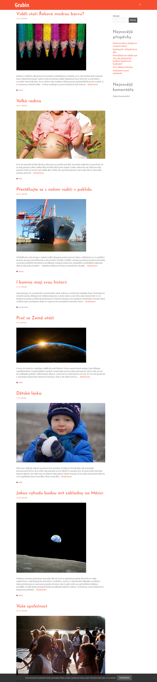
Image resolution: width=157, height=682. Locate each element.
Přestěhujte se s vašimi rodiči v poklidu (54, 189)
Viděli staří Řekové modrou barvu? (50, 14)
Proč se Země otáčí (35, 318)
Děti (20, 179)
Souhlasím (124, 678)
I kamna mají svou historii (41, 282)
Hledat (116, 16)
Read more (93, 84)
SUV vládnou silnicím (123, 67)
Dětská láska (29, 393)
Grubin (22, 5)
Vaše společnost (31, 606)
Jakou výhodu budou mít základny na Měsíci (59, 493)
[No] (154, 678)
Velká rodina (28, 101)
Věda (21, 90)
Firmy (21, 271)
